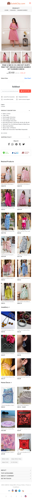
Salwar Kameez (22, 10)
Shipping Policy (6, 137)
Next (28, 33)
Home (6, 10)
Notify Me (25, 91)
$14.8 (12, 72)
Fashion (13, 10)
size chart (27, 78)
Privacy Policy (21, 485)
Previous (3, 33)
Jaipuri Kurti (5, 462)
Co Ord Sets (14, 462)
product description (8, 110)
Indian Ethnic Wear (16, 459)
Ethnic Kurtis (5, 459)
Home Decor (6, 382)
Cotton (3, 106)
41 (21, 73)
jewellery (5, 307)
